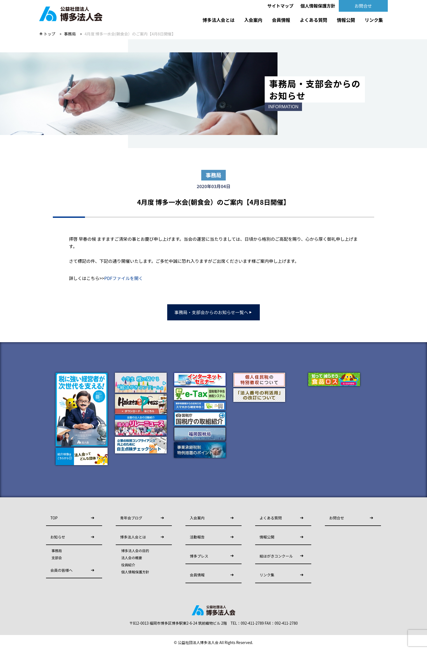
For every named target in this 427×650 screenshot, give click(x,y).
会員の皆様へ (61, 570)
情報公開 (346, 20)
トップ (49, 34)
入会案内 (253, 20)
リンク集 (374, 20)
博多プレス (199, 556)
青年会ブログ (131, 517)
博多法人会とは (218, 20)
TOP (53, 517)
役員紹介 (128, 565)
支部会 (56, 557)
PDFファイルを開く (123, 278)
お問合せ (363, 5)
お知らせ (57, 537)
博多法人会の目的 (135, 550)
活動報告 (197, 537)
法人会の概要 (131, 557)
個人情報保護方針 (317, 5)
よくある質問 (313, 20)
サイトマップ (280, 5)
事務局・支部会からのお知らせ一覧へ (213, 312)
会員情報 (281, 20)
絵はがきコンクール (276, 556)
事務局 (70, 34)
